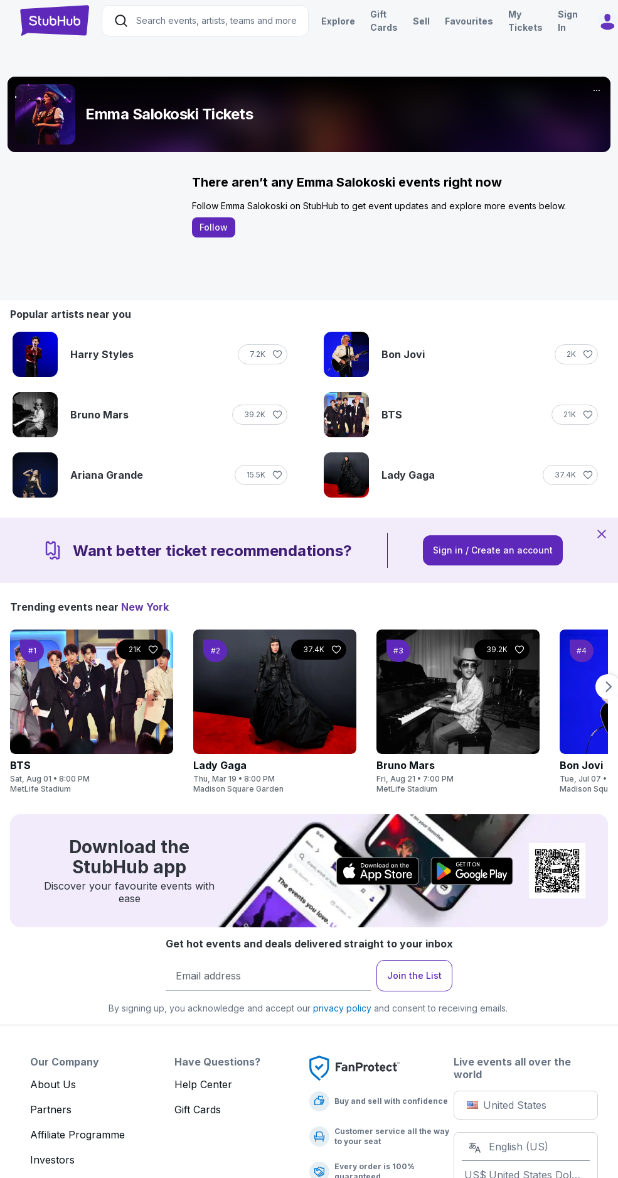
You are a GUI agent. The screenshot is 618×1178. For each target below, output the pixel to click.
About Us (53, 1084)
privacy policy (342, 1008)
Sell (421, 21)
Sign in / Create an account (493, 550)
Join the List (414, 975)
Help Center (203, 1084)
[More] (596, 90)
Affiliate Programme (77, 1134)
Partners (51, 1109)
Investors (52, 1159)
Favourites (469, 21)
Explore (338, 21)
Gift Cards (197, 1109)
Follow (214, 227)
